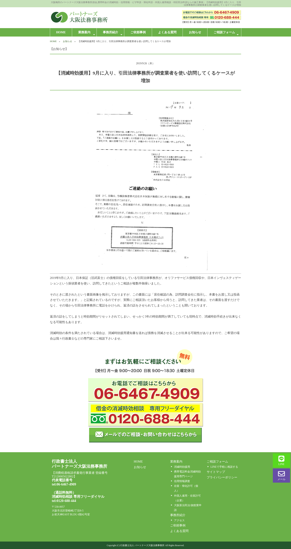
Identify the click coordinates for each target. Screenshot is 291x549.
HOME (61, 32)
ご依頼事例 (138, 32)
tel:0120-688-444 (64, 501)
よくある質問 (167, 32)
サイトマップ (216, 471)
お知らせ (195, 32)
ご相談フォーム (226, 33)
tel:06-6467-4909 (64, 484)
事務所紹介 (113, 33)
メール (281, 475)
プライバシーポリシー (222, 477)
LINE (281, 460)
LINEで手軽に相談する (224, 466)
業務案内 (86, 33)
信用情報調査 (182, 481)
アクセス (179, 520)
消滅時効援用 (182, 466)
